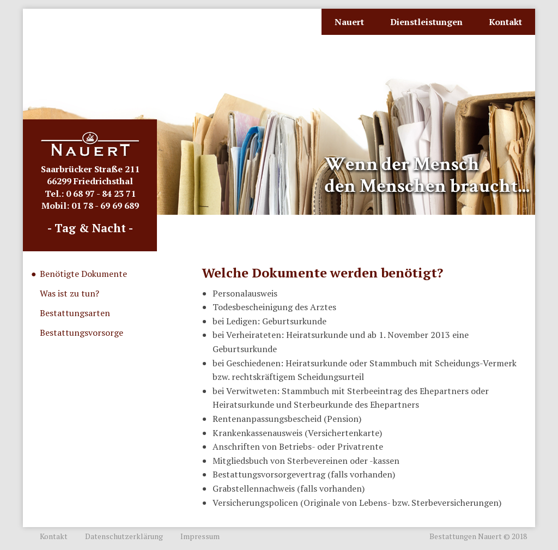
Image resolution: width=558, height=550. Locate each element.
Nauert (349, 22)
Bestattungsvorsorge (81, 333)
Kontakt (505, 22)
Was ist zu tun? (69, 293)
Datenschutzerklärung (124, 536)
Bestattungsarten (75, 313)
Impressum (200, 536)
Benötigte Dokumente (83, 274)
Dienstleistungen (426, 22)
